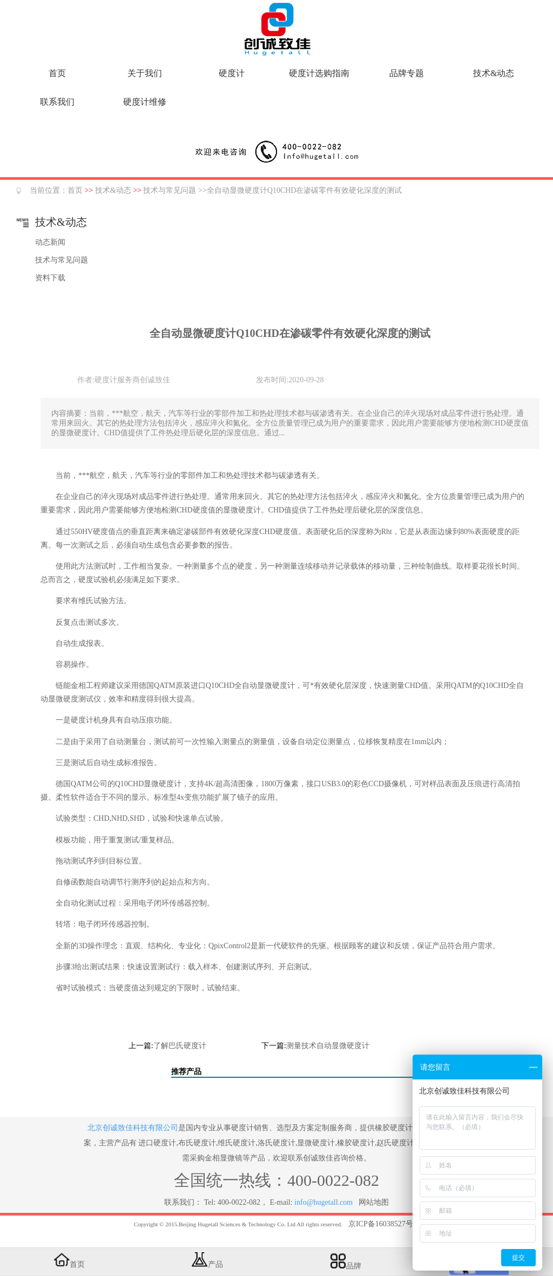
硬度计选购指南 (319, 73)
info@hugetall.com (323, 1202)
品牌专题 (406, 73)
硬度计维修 (144, 101)
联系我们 (57, 101)
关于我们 (144, 73)
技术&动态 (493, 73)
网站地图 (374, 1202)
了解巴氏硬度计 (179, 1046)
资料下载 (50, 278)
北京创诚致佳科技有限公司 (132, 1128)
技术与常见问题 (169, 190)
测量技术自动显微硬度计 (327, 1046)
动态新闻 (50, 242)
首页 (57, 73)
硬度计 (232, 73)
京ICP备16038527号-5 (383, 1224)
